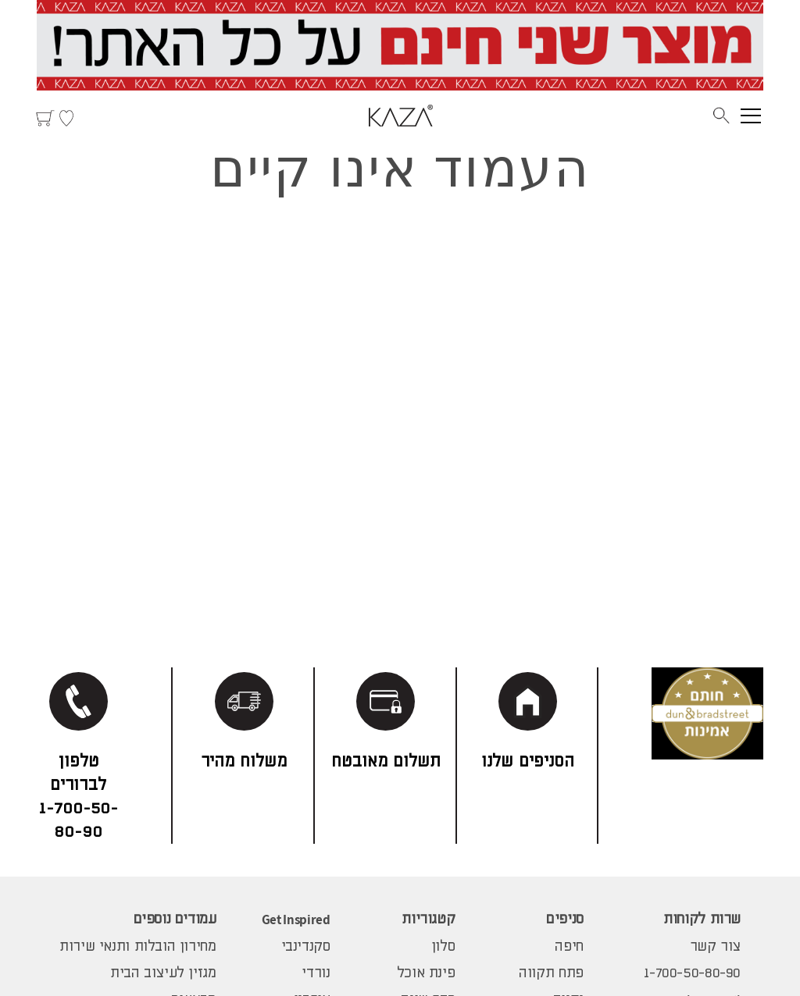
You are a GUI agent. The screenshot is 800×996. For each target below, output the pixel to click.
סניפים (565, 919)
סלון (443, 947)
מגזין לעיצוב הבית (163, 973)
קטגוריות (428, 919)
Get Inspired (296, 919)
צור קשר (715, 947)
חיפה (569, 947)
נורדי (316, 973)
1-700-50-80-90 (692, 973)
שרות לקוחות (702, 919)
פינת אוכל (426, 973)
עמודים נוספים (175, 919)
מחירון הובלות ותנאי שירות (137, 947)
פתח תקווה (551, 973)
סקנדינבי (305, 947)
